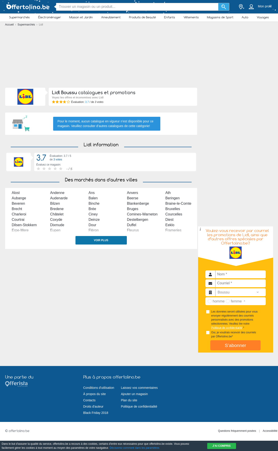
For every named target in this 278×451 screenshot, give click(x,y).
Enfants (169, 17)
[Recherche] (223, 7)
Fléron (94, 230)
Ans (92, 193)
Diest (169, 219)
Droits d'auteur (93, 406)
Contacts (89, 400)
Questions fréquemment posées (237, 430)
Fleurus (133, 230)
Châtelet (57, 214)
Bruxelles (172, 209)
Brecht (17, 209)
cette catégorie (139, 126)
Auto (245, 17)
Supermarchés (19, 17)
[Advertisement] (139, 58)
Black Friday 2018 (95, 413)
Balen (93, 198)
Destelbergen (137, 219)
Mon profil (265, 6)
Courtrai (18, 219)
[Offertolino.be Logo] (27, 7)
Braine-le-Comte (178, 203)
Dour (92, 225)
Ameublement (111, 17)
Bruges (132, 209)
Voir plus (101, 240)
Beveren (18, 203)
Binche (94, 203)
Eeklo (169, 225)
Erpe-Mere (20, 230)
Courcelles (173, 214)
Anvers (132, 193)
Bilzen (55, 203)
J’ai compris (222, 445)
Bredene (57, 209)
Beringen (172, 198)
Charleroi (19, 214)
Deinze (94, 219)
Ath (168, 193)
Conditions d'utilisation (98, 387)
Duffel (131, 225)
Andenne (57, 193)
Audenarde (59, 198)
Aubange (19, 198)
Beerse (132, 198)
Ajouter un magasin (134, 394)
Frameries (173, 230)
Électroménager (49, 17)
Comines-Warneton (142, 214)
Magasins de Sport (220, 17)
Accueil (10, 24)
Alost (16, 193)
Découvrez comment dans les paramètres (134, 447)
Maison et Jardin (81, 17)
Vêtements (191, 17)
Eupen (55, 230)
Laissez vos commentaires (139, 387)
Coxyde (56, 219)
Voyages (263, 17)
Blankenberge (138, 203)
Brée (92, 209)
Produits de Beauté (142, 17)
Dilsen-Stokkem (24, 225)
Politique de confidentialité (226, 327)
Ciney (93, 214)
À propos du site (94, 394)
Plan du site (129, 400)
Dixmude (57, 225)
